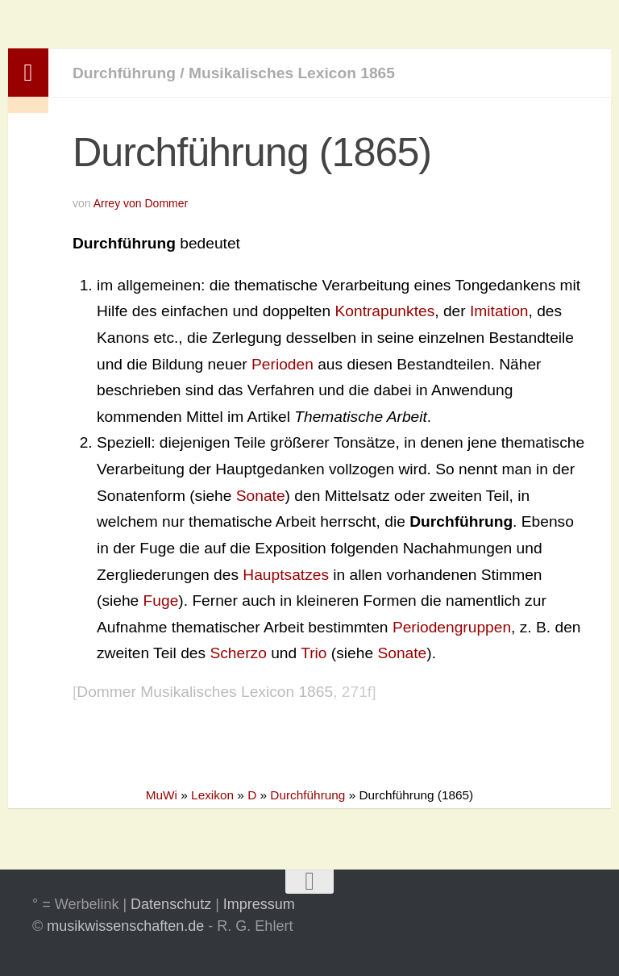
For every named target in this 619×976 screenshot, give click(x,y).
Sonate (260, 495)
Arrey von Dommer (140, 203)
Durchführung (124, 73)
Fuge (161, 600)
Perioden (282, 364)
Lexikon (212, 795)
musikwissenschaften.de (125, 926)
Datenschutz (171, 904)
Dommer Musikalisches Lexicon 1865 (205, 691)
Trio (313, 652)
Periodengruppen (452, 627)
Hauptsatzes (286, 574)
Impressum (259, 904)
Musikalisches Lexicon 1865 (292, 73)
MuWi (161, 795)
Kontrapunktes (385, 310)
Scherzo (238, 652)
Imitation (499, 310)
